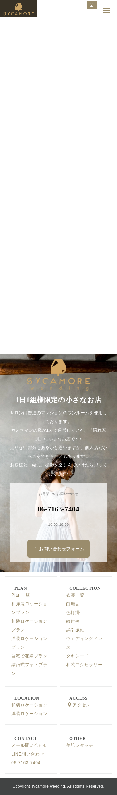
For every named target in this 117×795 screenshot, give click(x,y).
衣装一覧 (75, 595)
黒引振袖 (75, 629)
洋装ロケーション (29, 713)
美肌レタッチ (79, 745)
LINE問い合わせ (27, 754)
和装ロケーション (29, 704)
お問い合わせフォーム (58, 548)
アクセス (79, 704)
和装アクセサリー (84, 664)
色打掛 (73, 612)
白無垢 (73, 603)
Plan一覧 (20, 595)
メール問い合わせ (29, 745)
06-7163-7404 (26, 762)
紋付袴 (73, 621)
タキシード (77, 655)
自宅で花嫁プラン (29, 655)
